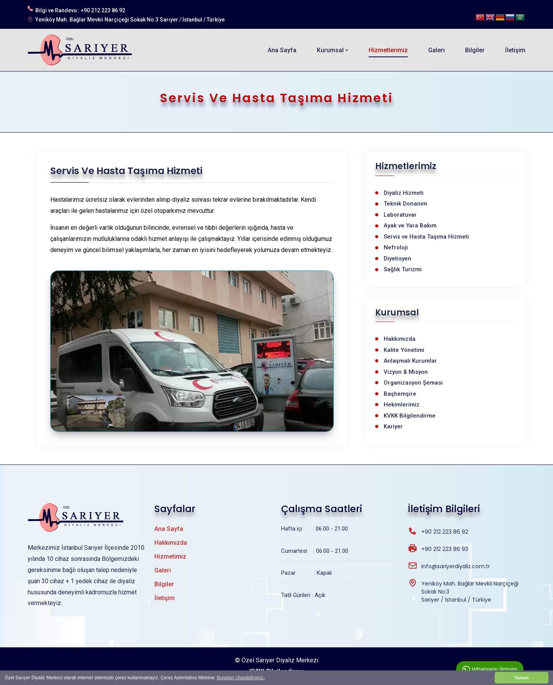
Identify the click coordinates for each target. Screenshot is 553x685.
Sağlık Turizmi (403, 269)
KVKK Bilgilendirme (409, 415)
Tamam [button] (521, 677)
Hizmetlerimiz (388, 50)
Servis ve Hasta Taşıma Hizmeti (426, 236)
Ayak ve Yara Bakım (410, 225)
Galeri (436, 50)
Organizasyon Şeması (413, 382)
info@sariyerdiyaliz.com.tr (455, 566)
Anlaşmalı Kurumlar (410, 360)
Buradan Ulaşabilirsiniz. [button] (241, 677)
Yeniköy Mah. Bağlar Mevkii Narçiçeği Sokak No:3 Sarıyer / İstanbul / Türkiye (130, 20)
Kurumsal (332, 50)
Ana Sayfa (282, 50)
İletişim (515, 50)
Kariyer (393, 426)
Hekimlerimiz (401, 404)
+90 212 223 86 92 (103, 10)
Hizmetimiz (170, 556)
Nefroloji (396, 247)
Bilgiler (475, 50)
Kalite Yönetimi (404, 350)
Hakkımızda (400, 338)
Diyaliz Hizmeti (404, 192)
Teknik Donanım (405, 203)
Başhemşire (400, 393)
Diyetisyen (397, 258)
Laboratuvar (400, 214)
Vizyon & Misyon (406, 371)
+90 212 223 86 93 (444, 549)
